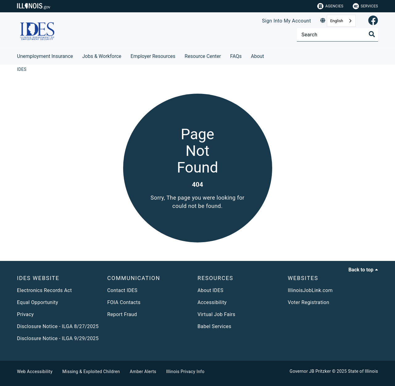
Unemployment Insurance (45, 56)
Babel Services (214, 326)
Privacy (25, 314)
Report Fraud (122, 314)
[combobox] (341, 21)
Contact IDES (122, 290)
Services (365, 6)
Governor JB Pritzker (310, 371)
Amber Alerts (143, 371)
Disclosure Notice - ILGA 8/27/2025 (58, 326)
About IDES (210, 290)
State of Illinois (363, 371)
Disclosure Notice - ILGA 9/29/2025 (58, 338)
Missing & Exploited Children (91, 371)
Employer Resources (153, 56)
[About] (268, 55)
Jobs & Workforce (102, 56)
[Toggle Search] (372, 34)
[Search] (337, 34)
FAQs (236, 56)
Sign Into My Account (286, 21)
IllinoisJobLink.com (310, 290)
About (257, 56)
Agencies (330, 6)
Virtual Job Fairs (216, 314)
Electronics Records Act (44, 290)
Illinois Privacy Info (185, 371)
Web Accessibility (34, 371)
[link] (373, 20)
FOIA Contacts (124, 302)
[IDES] (22, 69)
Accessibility (212, 302)
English (336, 20)
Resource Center (203, 56)
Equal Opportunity (37, 302)
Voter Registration (309, 302)
